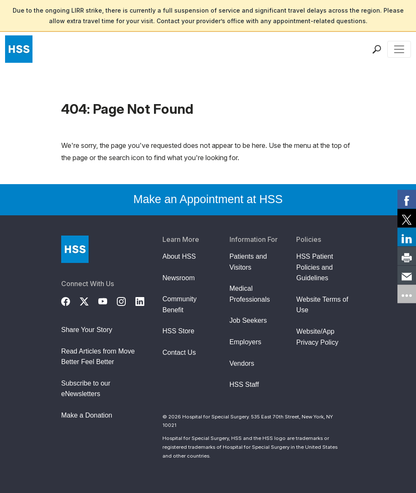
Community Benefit (179, 304)
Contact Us (179, 352)
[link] (406, 199)
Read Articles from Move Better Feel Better (98, 357)
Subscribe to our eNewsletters (86, 389)
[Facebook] (70, 300)
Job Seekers (248, 320)
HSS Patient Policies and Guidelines (314, 267)
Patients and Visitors (248, 262)
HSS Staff (244, 384)
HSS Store (178, 331)
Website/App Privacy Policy (317, 337)
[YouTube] (107, 300)
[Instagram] (126, 300)
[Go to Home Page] (75, 249)
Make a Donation (86, 415)
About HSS (179, 256)
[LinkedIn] (144, 300)
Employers (246, 342)
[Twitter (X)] (89, 300)
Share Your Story (86, 329)
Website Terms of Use (322, 305)
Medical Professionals (250, 294)
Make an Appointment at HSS (208, 199)
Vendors (242, 363)
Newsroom (178, 277)
